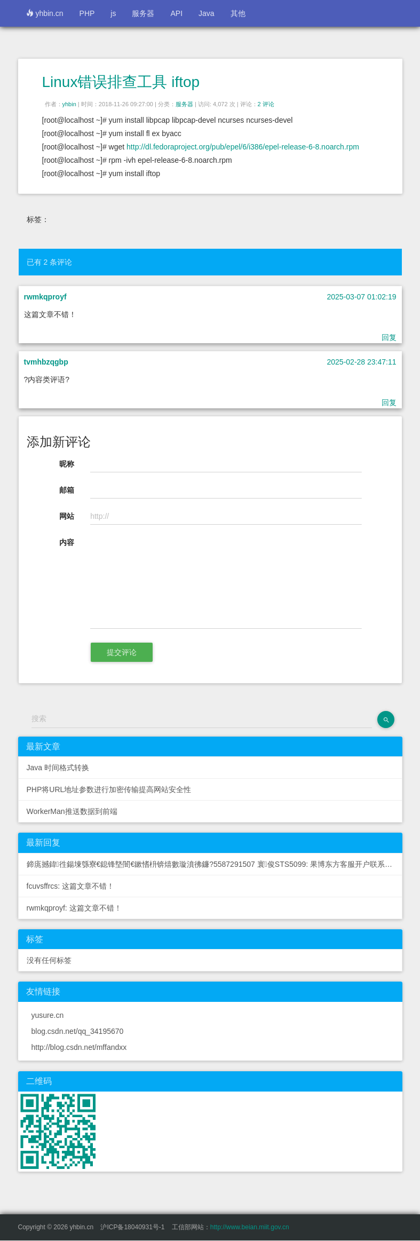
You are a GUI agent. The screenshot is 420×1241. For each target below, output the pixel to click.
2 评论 (266, 104)
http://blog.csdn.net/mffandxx (79, 1047)
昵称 (66, 464)
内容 (66, 542)
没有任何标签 (49, 960)
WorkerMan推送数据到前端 (72, 811)
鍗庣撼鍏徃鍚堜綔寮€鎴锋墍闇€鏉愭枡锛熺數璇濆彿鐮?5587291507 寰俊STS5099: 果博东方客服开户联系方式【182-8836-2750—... (214, 864)
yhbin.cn (45, 13)
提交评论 (122, 652)
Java (207, 13)
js (113, 13)
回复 (389, 337)
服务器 (143, 13)
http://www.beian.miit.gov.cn (249, 1227)
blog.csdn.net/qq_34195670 (77, 1031)
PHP (87, 13)
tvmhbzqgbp (46, 362)
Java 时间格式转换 (58, 767)
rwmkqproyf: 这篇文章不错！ (74, 908)
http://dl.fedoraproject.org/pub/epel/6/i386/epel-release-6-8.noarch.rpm (242, 147)
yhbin (69, 104)
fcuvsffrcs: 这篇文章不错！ (71, 886)
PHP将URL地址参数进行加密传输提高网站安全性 (109, 789)
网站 (66, 516)
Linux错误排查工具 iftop (121, 82)
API (176, 13)
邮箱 (66, 490)
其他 (238, 13)
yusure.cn (47, 1015)
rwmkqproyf (45, 297)
